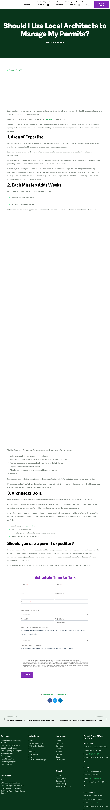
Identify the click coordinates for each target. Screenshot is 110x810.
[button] (49, 700)
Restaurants (33, 754)
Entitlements (6, 756)
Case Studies (61, 778)
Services (27, 5)
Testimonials (60, 781)
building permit (49, 119)
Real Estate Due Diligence (10, 745)
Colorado (59, 746)
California (59, 743)
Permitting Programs (8, 762)
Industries (43, 5)
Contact (85, 2)
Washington (60, 760)
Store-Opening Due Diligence (12, 751)
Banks (30, 741)
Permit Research (7, 754)
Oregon (59, 754)
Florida (58, 749)
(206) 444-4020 (95, 778)
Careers (59, 2)
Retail (30, 757)
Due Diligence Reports (9, 748)
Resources (74, 5)
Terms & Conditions (63, 786)
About (77, 2)
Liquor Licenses (6, 764)
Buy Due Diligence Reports (46, 2)
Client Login (69, 2)
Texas (58, 757)
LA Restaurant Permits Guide (11, 783)
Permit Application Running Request (11, 742)
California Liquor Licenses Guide (12, 786)
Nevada (59, 752)
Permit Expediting (7, 759)
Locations (59, 5)
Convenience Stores (35, 743)
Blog (88, 5)
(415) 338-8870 (95, 803)
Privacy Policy (61, 784)
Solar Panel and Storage (37, 760)
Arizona (59, 741)
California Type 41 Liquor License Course (13, 792)
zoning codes (29, 526)
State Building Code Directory (12, 788)
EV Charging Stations (36, 746)
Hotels (30, 749)
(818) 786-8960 (95, 754)
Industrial (31, 752)
